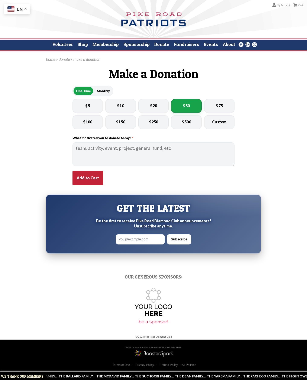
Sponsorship (136, 44)
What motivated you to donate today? (102, 138)
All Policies (189, 365)
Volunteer (62, 44)
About (229, 44)
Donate (161, 44)
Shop (83, 44)
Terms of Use (121, 365)
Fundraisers (186, 44)
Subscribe (179, 239)
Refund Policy (168, 365)
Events (211, 44)
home (50, 59)
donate (64, 59)
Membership (106, 44)
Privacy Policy (144, 365)
